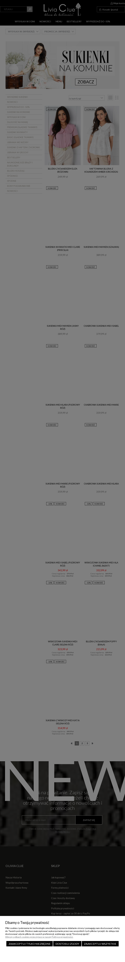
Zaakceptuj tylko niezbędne (30, 943)
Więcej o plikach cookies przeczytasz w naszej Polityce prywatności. (39, 936)
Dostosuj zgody (67, 943)
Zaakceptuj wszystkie (100, 943)
